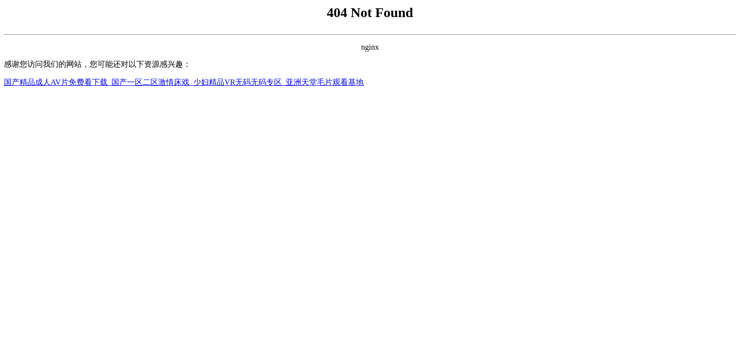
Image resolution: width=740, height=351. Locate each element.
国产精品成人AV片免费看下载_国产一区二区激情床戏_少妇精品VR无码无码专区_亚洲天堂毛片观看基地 (184, 82)
